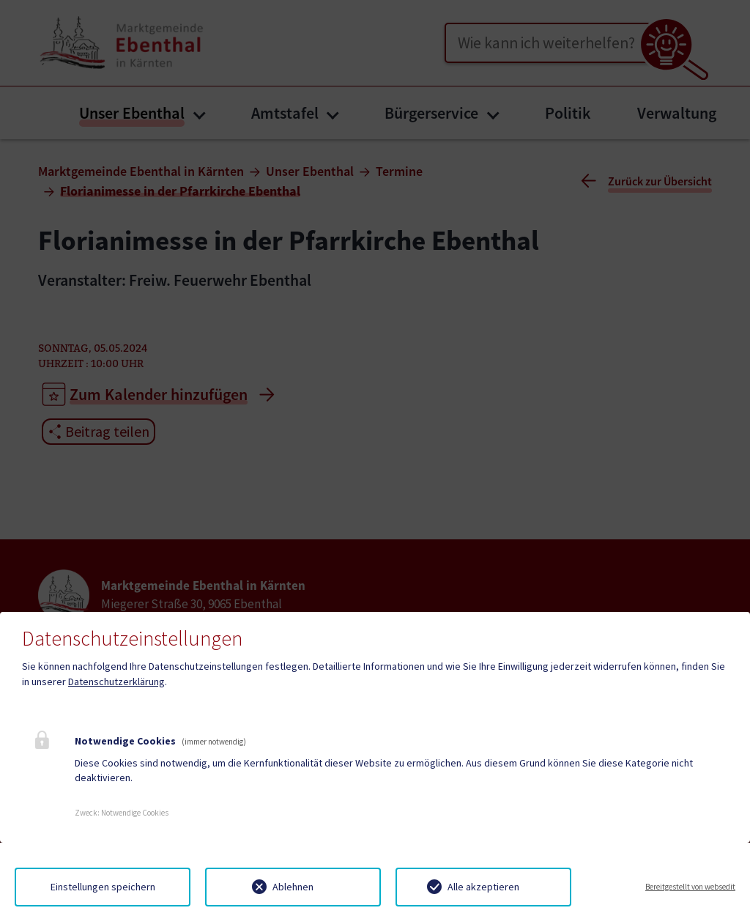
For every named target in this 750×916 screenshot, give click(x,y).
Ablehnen (292, 886)
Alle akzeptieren (483, 886)
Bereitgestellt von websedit (690, 887)
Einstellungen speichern (103, 886)
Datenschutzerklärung (116, 681)
